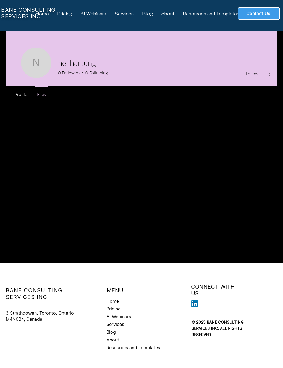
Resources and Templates (133, 347)
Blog (111, 332)
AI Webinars (118, 316)
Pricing (113, 309)
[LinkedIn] (194, 303)
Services (115, 324)
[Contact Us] (259, 13)
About (112, 340)
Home (112, 301)
